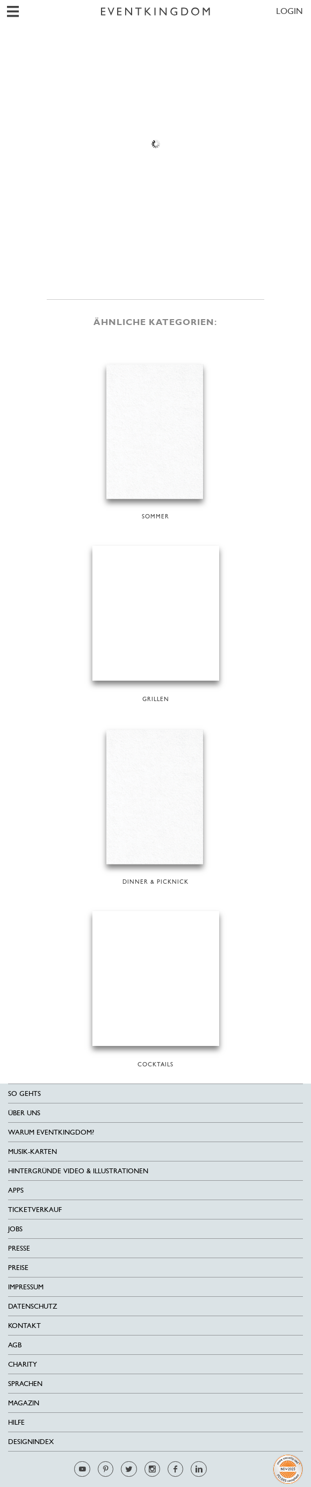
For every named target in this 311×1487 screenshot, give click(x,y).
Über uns (24, 1113)
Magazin (23, 1403)
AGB (14, 1345)
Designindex (31, 1442)
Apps (16, 1190)
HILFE (16, 1422)
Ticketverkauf (35, 1210)
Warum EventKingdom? (51, 1132)
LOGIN (289, 11)
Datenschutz (32, 1306)
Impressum (26, 1287)
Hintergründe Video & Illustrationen (78, 1171)
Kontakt (24, 1326)
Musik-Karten (32, 1151)
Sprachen (25, 1384)
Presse (19, 1248)
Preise (18, 1268)
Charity (22, 1364)
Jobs (15, 1229)
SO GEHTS (24, 1093)
